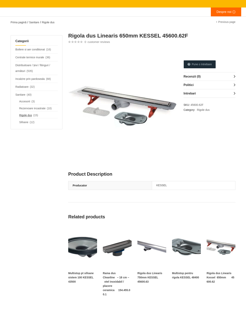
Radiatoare (22, 86)
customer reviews (97, 41)
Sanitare (34, 22)
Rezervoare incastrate (32, 108)
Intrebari (190, 93)
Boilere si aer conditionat (30, 49)
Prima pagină (19, 22)
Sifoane (23, 122)
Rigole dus (48, 22)
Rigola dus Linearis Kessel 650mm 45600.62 (220, 277)
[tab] (209, 76)
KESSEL (161, 185)
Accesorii (24, 101)
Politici (189, 85)
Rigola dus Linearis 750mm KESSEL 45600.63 (149, 277)
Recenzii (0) (192, 76)
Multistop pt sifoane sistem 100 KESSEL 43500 (81, 277)
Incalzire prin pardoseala (30, 78)
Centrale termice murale (29, 57)
